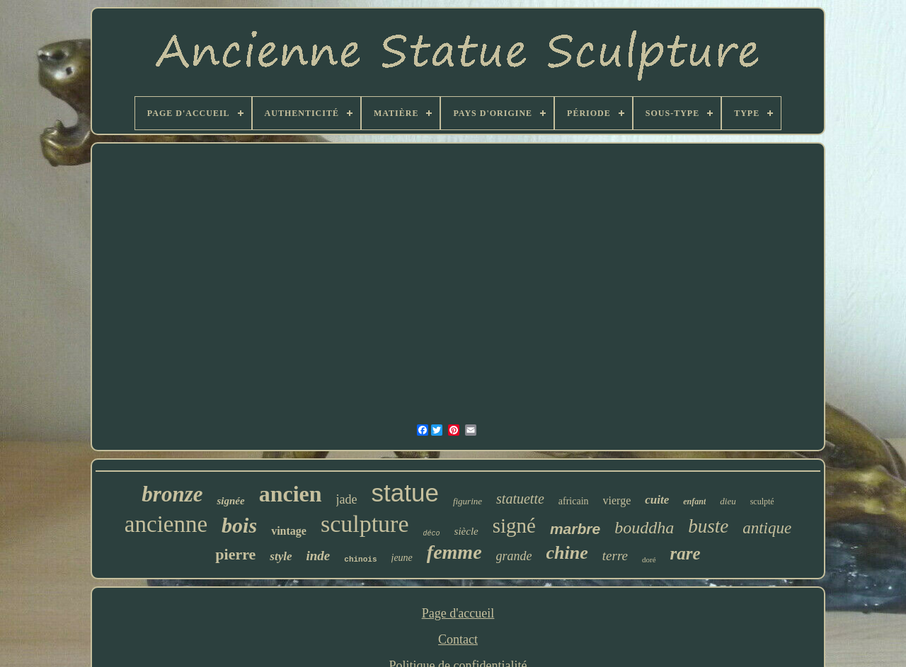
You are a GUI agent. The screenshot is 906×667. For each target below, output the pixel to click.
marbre (575, 529)
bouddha (644, 527)
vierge (617, 500)
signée (230, 500)
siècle (466, 531)
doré (649, 559)
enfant (694, 501)
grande (514, 556)
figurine (467, 501)
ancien (290, 493)
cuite (657, 499)
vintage (288, 531)
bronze (172, 494)
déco (431, 534)
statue (405, 492)
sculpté (762, 501)
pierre (235, 554)
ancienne (166, 524)
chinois (360, 559)
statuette (520, 498)
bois (239, 525)
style (281, 556)
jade (346, 499)
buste (708, 526)
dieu (727, 501)
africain (573, 501)
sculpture (365, 524)
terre (615, 555)
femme (454, 552)
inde (318, 555)
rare (685, 553)
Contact (458, 639)
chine (567, 553)
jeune (402, 557)
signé (514, 525)
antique (766, 528)
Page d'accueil (458, 613)
